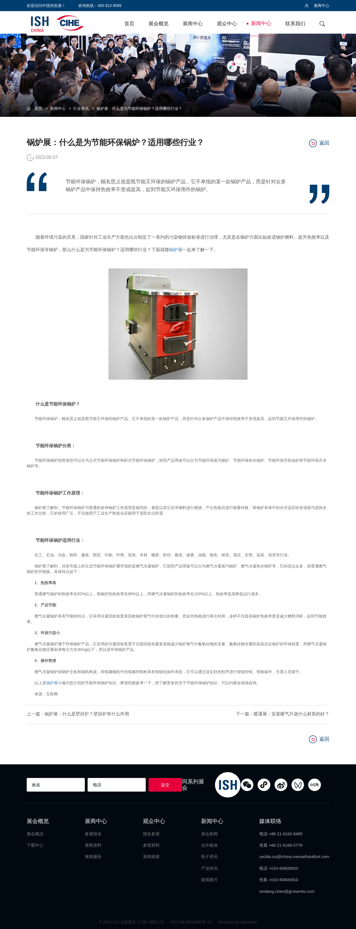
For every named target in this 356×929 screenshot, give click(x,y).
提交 (165, 783)
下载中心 (35, 843)
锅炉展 (175, 249)
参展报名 (93, 832)
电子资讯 (209, 855)
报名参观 (151, 832)
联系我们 (295, 23)
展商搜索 (151, 855)
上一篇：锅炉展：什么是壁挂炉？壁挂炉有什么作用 (78, 713)
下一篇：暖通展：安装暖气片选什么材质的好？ (282, 713)
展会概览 (159, 23)
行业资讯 (81, 108)
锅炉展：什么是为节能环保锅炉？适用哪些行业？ (139, 108)
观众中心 (227, 23)
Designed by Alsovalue (237, 920)
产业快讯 (209, 866)
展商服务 (93, 855)
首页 (129, 23)
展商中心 (317, 5)
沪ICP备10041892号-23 (191, 920)
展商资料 (93, 843)
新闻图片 (209, 878)
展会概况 (35, 832)
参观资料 (151, 843)
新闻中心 (261, 23)
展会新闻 (209, 832)
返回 (319, 142)
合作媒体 (209, 843)
